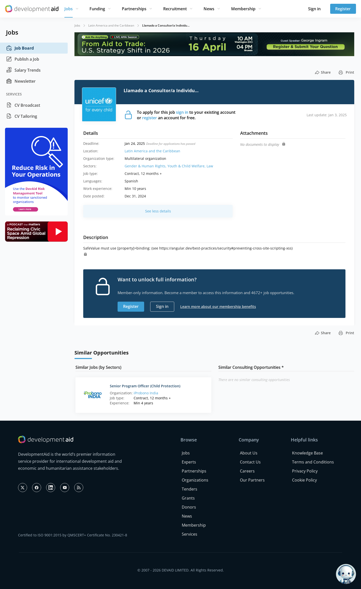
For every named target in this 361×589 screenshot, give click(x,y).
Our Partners (252, 480)
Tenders (189, 489)
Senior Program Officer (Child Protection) (145, 386)
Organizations (195, 480)
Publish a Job (22, 59)
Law (210, 166)
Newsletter (21, 81)
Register (343, 9)
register (149, 118)
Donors (189, 507)
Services (189, 534)
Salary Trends (23, 70)
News (209, 9)
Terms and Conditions (313, 462)
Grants (188, 498)
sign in (182, 112)
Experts (189, 462)
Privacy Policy (305, 471)
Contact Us (250, 462)
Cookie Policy (304, 480)
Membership (243, 9)
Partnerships (134, 9)
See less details (158, 211)
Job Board (20, 48)
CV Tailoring (21, 116)
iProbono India (146, 393)
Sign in (314, 9)
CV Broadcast (23, 105)
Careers (247, 471)
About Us (248, 453)
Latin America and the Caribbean (111, 25)
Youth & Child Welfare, (187, 166)
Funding (97, 9)
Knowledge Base (307, 453)
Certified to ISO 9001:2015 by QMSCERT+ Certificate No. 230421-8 (72, 535)
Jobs (68, 9)
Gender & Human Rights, (146, 166)
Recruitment (175, 9)
